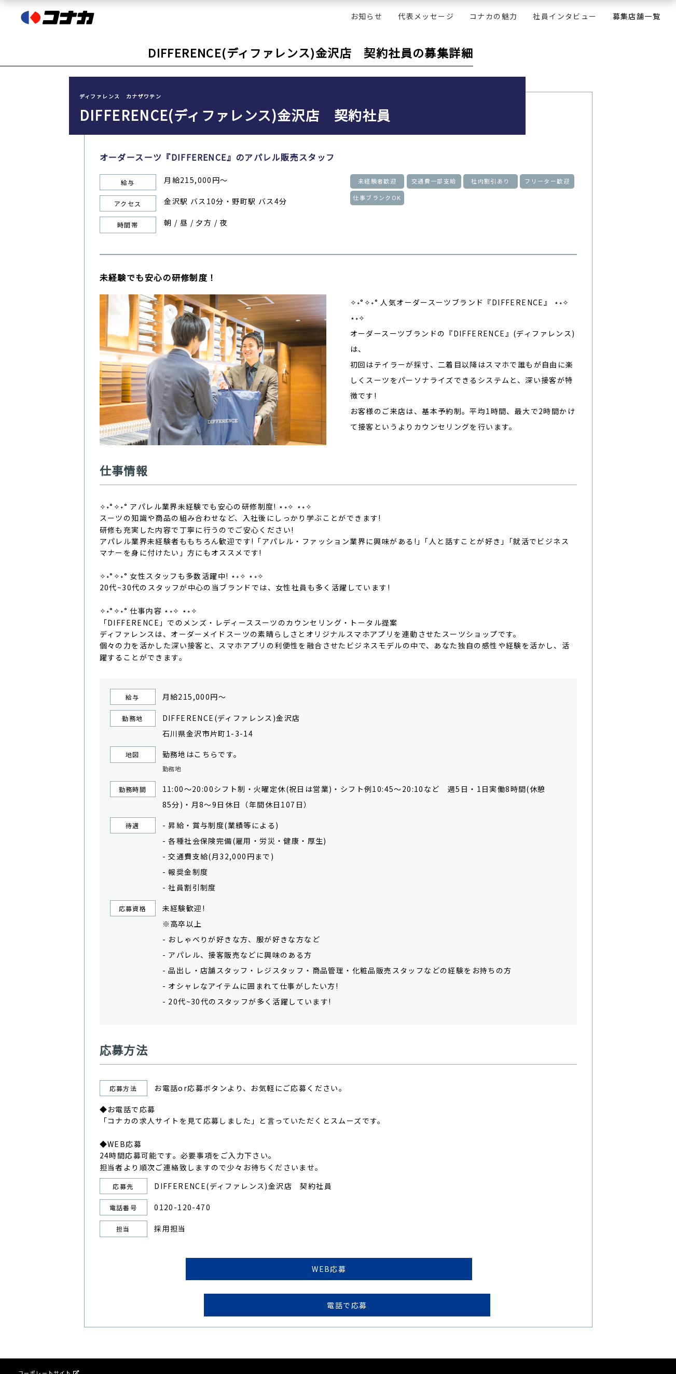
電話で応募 (422, 1273)
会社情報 (30, 1351)
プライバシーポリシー (47, 1359)
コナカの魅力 (493, 16)
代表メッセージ (426, 16)
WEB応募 (254, 1273)
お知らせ (367, 16)
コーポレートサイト (48, 1343)
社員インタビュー (565, 16)
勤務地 (174, 769)
